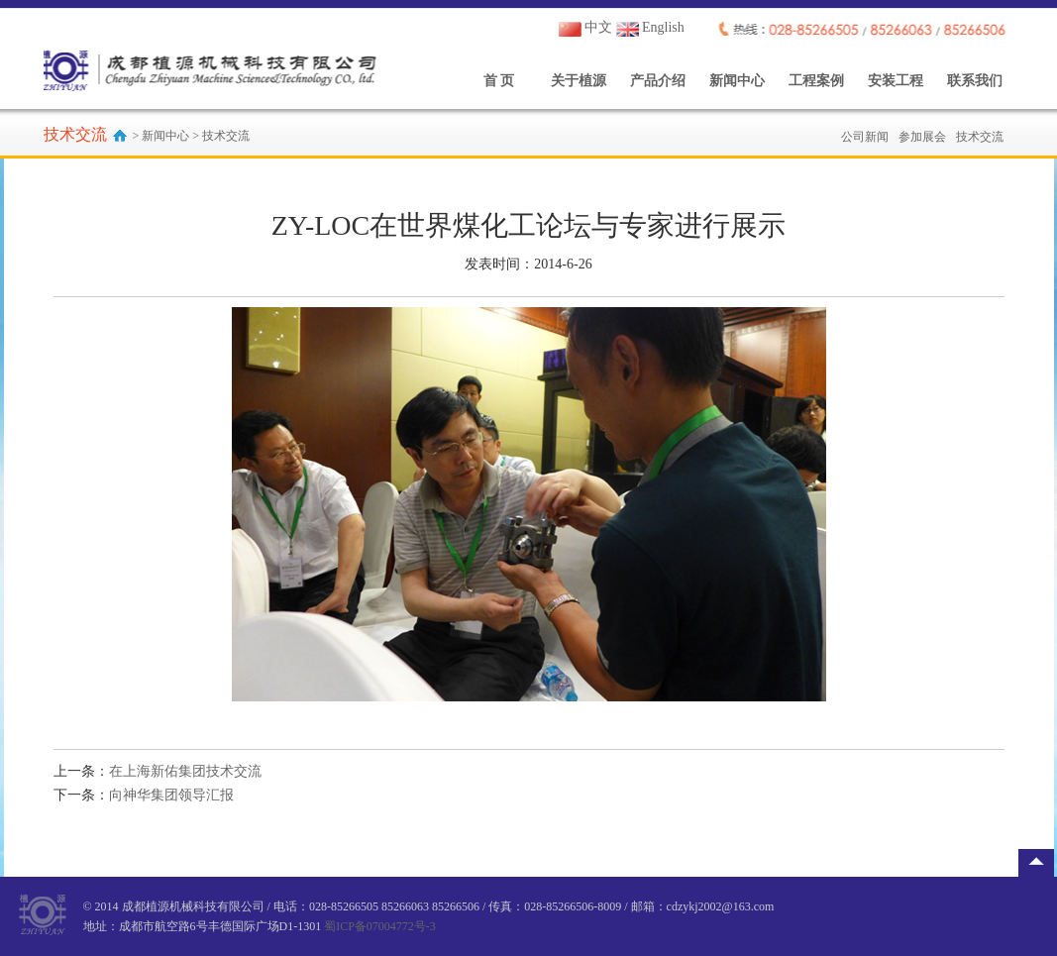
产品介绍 (658, 80)
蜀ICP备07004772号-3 (380, 926)
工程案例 (816, 80)
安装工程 (895, 80)
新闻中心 (737, 80)
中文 (586, 27)
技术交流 (980, 137)
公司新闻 (865, 137)
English (650, 27)
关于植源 (578, 80)
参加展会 (922, 137)
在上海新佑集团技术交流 (185, 771)
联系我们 (975, 80)
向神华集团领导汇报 (171, 795)
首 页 (499, 80)
